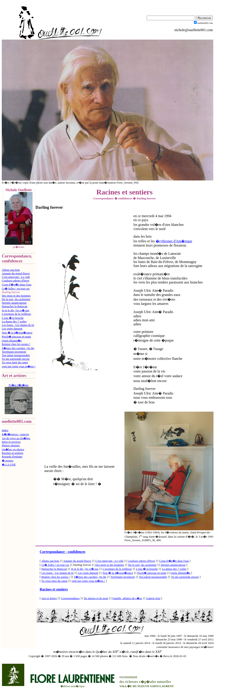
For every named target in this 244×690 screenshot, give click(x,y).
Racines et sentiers (12, 453)
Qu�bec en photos (13, 449)
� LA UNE (9, 464)
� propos (7, 460)
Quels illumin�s (12, 340)
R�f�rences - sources (15, 434)
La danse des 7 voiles (14, 321)
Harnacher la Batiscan (14, 306)
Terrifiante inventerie (14, 351)
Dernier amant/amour (14, 302)
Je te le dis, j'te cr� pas (15, 310)
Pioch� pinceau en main (16, 336)
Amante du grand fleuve (16, 273)
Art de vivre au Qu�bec (16, 438)
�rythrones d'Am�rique (174, 241)
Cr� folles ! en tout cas (16, 288)
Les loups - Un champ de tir (18, 325)
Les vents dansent (12, 328)
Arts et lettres (49, 598)
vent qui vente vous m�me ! (18, 366)
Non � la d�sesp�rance (17, 332)
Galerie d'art (153, 598)
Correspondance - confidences (62, 552)
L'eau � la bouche (13, 318)
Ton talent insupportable (16, 355)
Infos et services (11, 441)
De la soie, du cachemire (16, 299)
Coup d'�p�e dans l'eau (16, 284)
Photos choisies (11, 445)
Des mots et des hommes (16, 295)
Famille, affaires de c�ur (127, 598)
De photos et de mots (96, 598)
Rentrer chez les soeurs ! (16, 344)
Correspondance (70, 598)
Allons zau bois (11, 269)
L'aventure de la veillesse (16, 314)
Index (5, 430)
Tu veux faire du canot (15, 362)
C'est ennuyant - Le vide (16, 277)
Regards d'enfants (12, 456)
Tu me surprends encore (16, 358)
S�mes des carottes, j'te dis (18, 348)
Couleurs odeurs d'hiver (15, 280)
